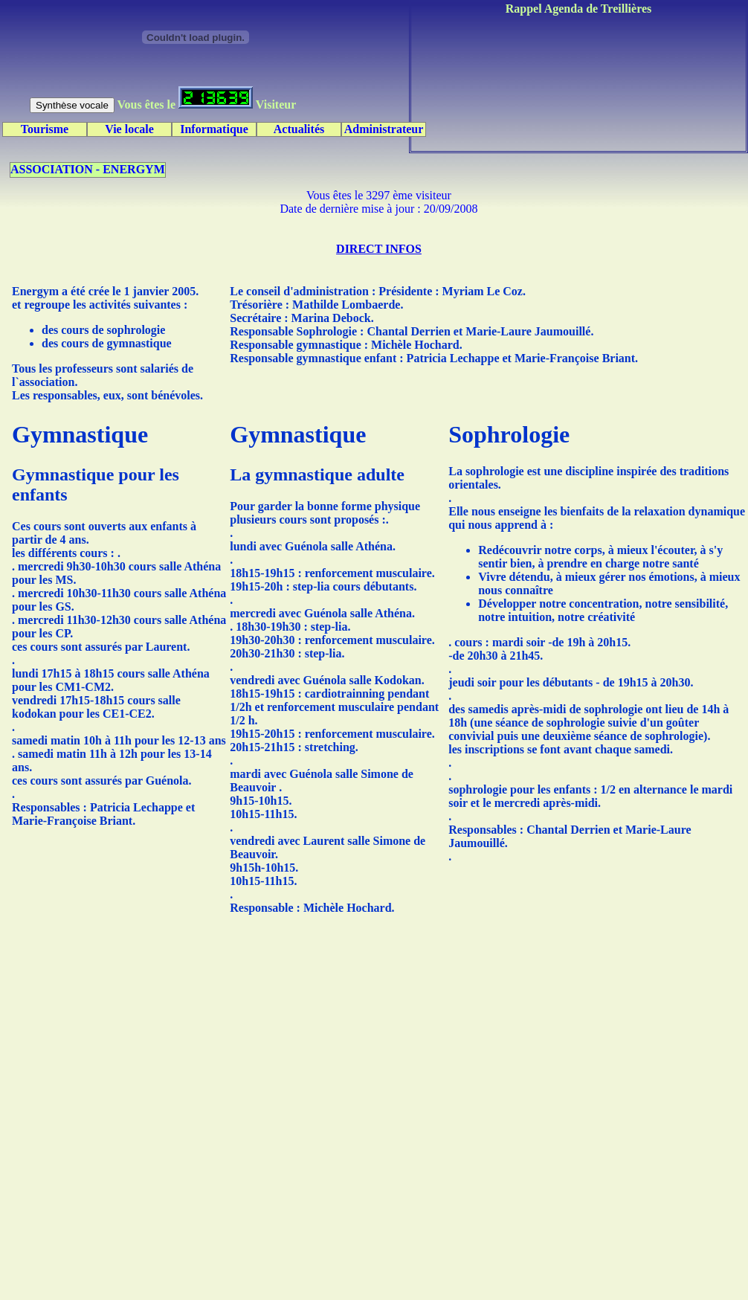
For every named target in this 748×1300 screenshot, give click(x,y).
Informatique (214, 129)
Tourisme (44, 129)
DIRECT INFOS (379, 248)
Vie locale (129, 129)
